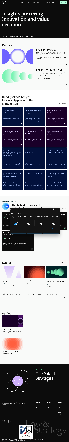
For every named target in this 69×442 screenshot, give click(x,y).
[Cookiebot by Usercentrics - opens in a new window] (54, 209)
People (34, 2)
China (48, 404)
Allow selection (34, 231)
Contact (59, 414)
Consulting (38, 407)
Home (59, 404)
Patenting (37, 404)
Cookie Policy (4, 439)
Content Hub (48, 2)
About (38, 2)
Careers (42, 2)
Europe (48, 407)
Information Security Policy (18, 439)
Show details (53, 228)
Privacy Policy (10, 439)
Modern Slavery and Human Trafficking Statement (36, 439)
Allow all (50, 231)
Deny (18, 231)
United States (49, 405)
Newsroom (54, 2)
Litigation (37, 405)
